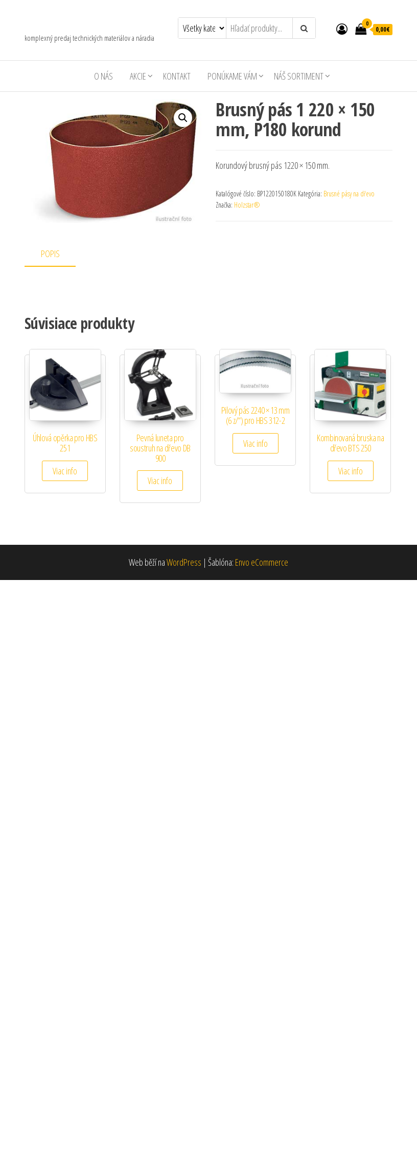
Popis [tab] (50, 253)
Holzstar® (247, 205)
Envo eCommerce (261, 562)
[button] (183, 118)
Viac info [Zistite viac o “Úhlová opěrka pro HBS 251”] (65, 471)
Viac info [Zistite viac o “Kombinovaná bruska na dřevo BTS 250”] (350, 471)
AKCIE (138, 76)
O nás (103, 76)
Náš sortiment (298, 76)
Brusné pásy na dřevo (349, 193)
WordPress (184, 562)
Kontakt (177, 76)
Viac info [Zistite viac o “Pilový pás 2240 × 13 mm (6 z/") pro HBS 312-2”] (255, 443)
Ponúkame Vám (232, 76)
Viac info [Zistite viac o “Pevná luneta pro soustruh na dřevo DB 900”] (160, 480)
